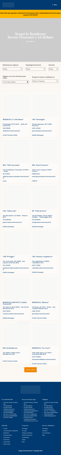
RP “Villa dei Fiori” (39, 211)
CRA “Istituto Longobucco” (42, 257)
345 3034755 (34, 15)
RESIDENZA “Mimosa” (40, 302)
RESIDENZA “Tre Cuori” (41, 348)
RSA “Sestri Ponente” (40, 165)
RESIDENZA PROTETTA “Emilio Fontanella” (15, 303)
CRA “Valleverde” (9, 211)
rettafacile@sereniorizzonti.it (48, 13)
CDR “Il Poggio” (9, 257)
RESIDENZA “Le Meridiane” (13, 119)
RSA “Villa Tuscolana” (11, 165)
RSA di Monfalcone (10, 348)
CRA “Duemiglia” (38, 119)
